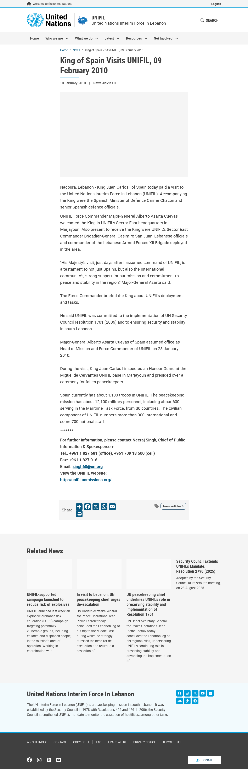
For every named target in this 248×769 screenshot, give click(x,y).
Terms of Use (172, 742)
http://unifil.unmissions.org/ (85, 480)
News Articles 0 (173, 506)
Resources (135, 38)
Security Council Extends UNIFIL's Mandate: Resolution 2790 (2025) (197, 566)
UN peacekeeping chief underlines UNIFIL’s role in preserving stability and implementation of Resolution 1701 (148, 604)
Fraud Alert (117, 742)
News (76, 50)
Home (34, 38)
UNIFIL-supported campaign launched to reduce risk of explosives (48, 599)
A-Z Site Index (37, 742)
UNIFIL (99, 18)
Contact (59, 742)
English (216, 4)
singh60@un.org (88, 466)
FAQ (98, 742)
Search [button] (210, 20)
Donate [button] (204, 760)
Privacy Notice (144, 742)
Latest (110, 38)
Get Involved (164, 38)
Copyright (81, 742)
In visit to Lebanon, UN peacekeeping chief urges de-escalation (98, 599)
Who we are (55, 38)
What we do (85, 38)
